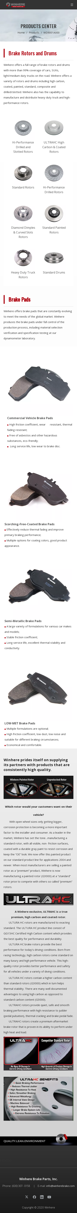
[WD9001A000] (38, 687)
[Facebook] (34, 1197)
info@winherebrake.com (60, 1186)
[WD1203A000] (39, 381)
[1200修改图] (38, 787)
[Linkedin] (42, 1197)
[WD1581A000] (38, 584)
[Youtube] (49, 1197)
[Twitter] (27, 1197)
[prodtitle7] (38, 1099)
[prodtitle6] (38, 1054)
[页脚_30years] (38, 1139)
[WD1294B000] (38, 487)
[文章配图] (38, 899)
